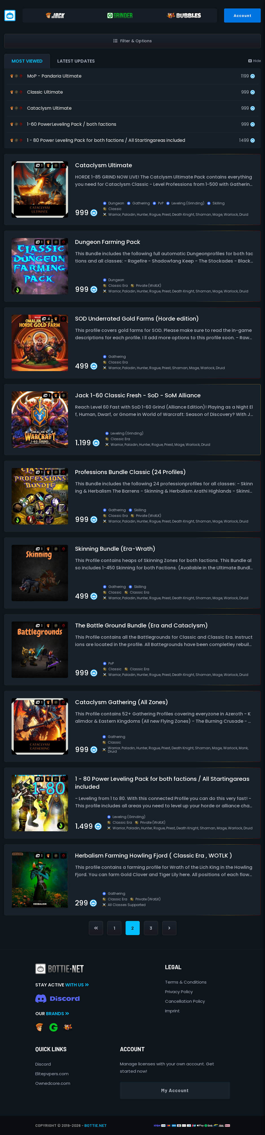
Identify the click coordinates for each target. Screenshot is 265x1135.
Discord (43, 1064)
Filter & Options (132, 41)
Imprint (172, 1011)
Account (242, 15)
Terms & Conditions (186, 982)
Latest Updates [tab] (76, 61)
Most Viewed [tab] (27, 61)
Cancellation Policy (185, 1001)
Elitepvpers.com (52, 1074)
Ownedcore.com (52, 1083)
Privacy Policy (179, 992)
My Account (175, 1090)
